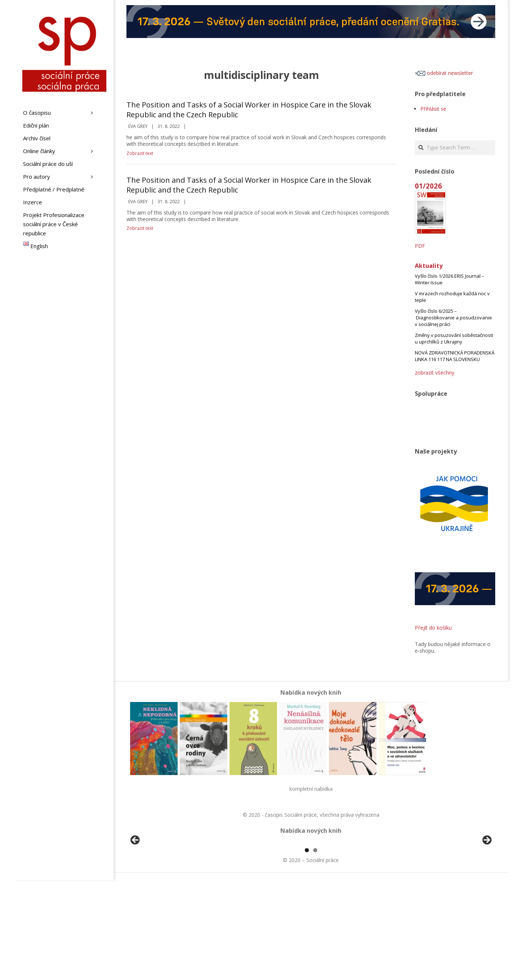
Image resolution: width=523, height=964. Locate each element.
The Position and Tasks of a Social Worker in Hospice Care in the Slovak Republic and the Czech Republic (248, 109)
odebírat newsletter (444, 72)
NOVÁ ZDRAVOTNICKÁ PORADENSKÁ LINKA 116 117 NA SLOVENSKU (454, 356)
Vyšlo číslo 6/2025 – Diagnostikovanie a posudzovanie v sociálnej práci (453, 317)
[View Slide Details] (155, 884)
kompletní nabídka (311, 788)
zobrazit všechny (434, 372)
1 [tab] (307, 934)
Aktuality (429, 266)
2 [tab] (315, 934)
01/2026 (428, 185)
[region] (311, 884)
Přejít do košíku (433, 627)
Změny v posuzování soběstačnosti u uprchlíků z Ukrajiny (454, 338)
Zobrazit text (139, 153)
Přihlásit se (433, 108)
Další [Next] (486, 882)
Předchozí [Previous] (135, 882)
